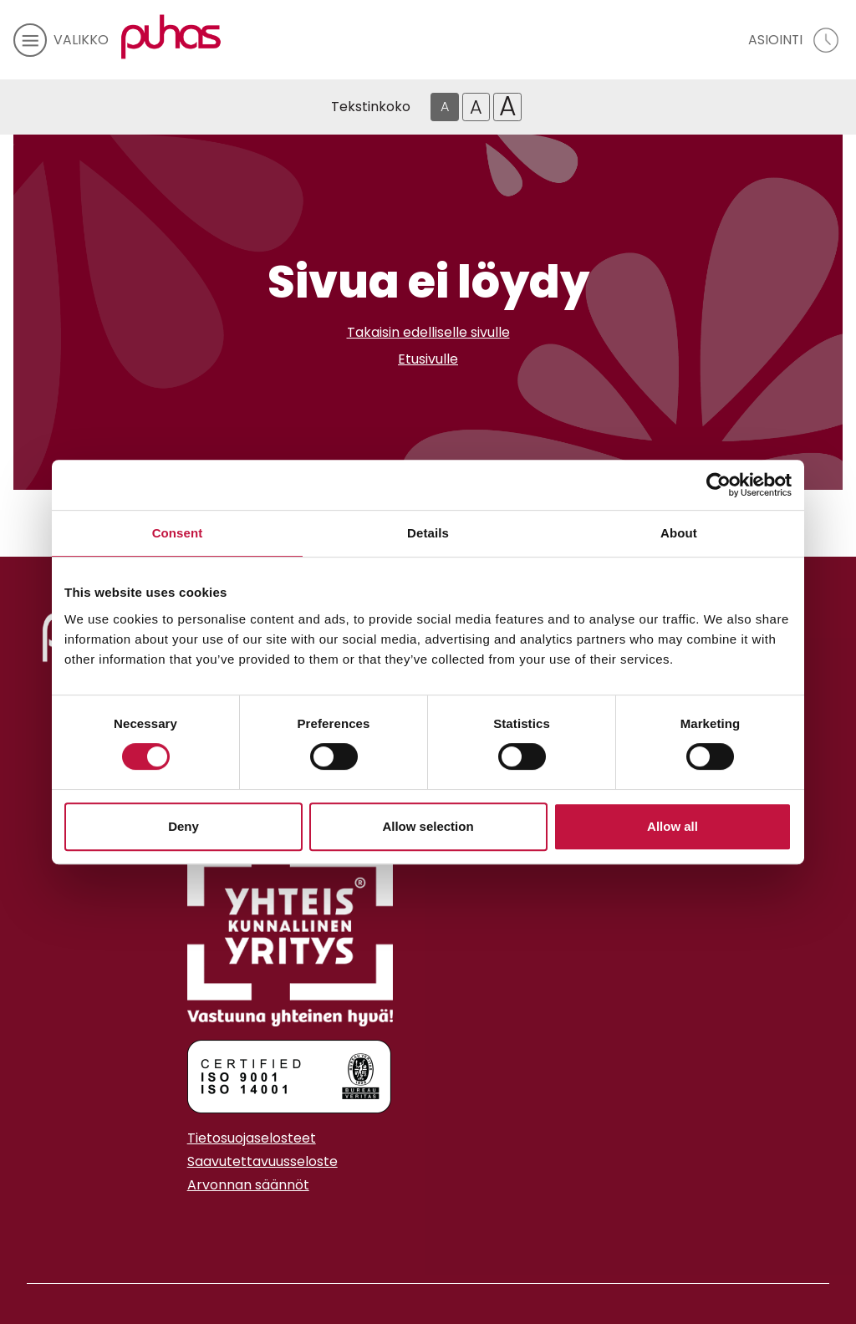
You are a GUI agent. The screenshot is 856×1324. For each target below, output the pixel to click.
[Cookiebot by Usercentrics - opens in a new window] (718, 484)
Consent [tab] (177, 533)
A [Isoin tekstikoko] (508, 107)
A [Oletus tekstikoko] (445, 106)
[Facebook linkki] (180, 1226)
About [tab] (678, 533)
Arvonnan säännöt (248, 1184)
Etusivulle (428, 359)
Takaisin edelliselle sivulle (428, 332)
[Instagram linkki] (194, 1226)
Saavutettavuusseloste (262, 1161)
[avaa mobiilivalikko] (61, 40)
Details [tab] (428, 533)
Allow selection (427, 826)
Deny (183, 826)
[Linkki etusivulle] (171, 36)
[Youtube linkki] (207, 1226)
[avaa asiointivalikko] (795, 40)
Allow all (672, 826)
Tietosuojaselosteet (251, 1138)
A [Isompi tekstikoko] (476, 107)
